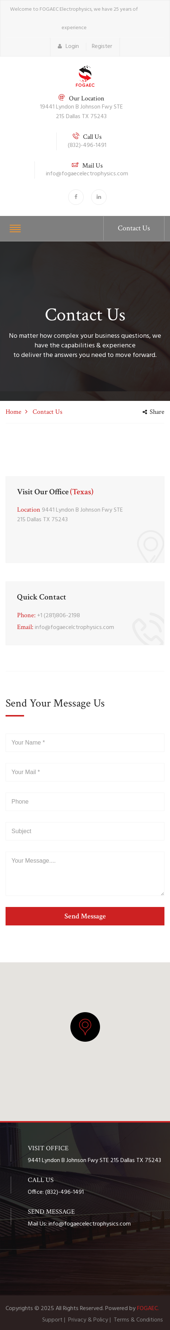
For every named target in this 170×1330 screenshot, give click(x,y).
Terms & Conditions (138, 1320)
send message (85, 916)
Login (68, 47)
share (153, 412)
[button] (85, 1027)
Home (13, 412)
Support (52, 1320)
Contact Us (134, 228)
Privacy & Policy (88, 1320)
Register (102, 47)
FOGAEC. (148, 1308)
